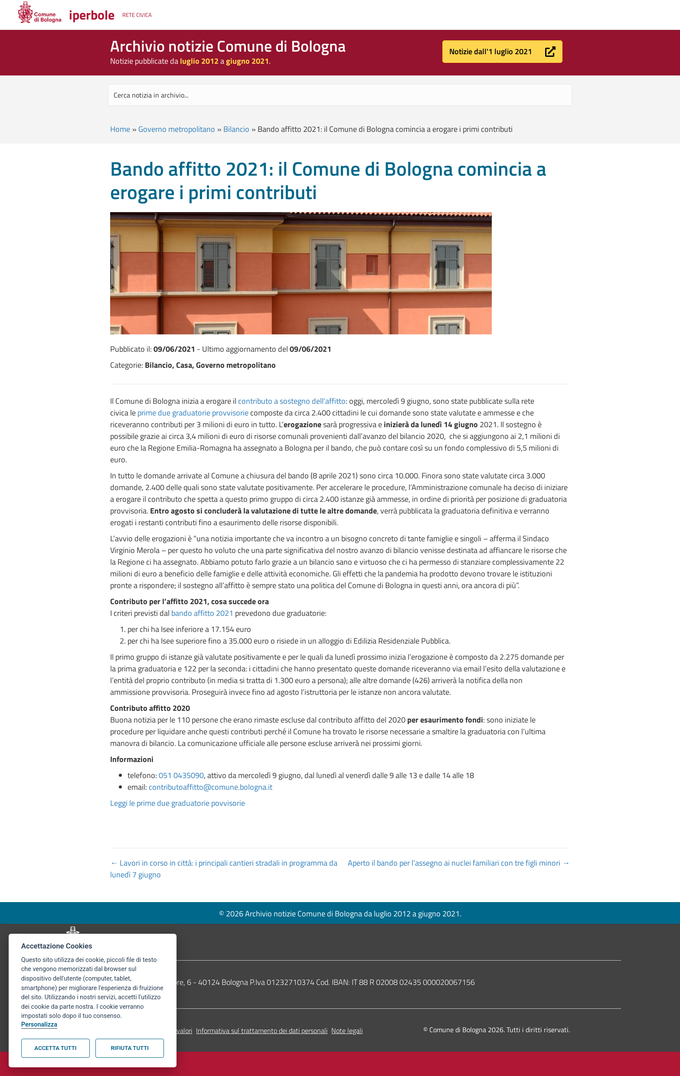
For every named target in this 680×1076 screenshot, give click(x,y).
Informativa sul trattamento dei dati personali (261, 1030)
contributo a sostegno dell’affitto (292, 401)
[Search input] (340, 95)
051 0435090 (181, 775)
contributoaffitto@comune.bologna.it (210, 787)
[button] (502, 51)
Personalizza (39, 1024)
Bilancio (236, 129)
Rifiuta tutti (130, 1048)
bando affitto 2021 (202, 613)
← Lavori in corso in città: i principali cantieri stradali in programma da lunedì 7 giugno (223, 868)
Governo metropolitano (176, 129)
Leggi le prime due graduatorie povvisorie (177, 803)
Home (120, 129)
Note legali (347, 1030)
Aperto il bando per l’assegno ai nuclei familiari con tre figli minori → (459, 863)
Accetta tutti (55, 1048)
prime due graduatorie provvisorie (192, 413)
